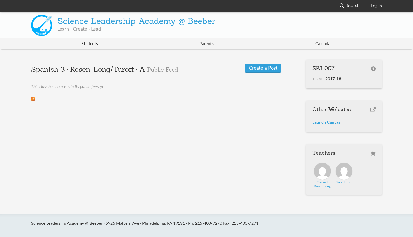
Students (89, 44)
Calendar (323, 44)
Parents (206, 44)
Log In (376, 6)
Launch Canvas (326, 122)
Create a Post (263, 68)
